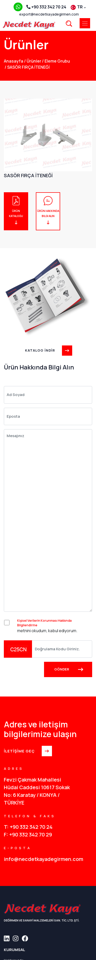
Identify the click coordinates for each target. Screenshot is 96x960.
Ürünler (32, 61)
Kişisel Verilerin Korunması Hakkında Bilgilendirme (44, 622)
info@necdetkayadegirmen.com (43, 859)
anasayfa (13, 61)
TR (78, 7)
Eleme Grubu (56, 61)
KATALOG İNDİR (48, 350)
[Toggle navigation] (84, 23)
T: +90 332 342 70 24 (28, 826)
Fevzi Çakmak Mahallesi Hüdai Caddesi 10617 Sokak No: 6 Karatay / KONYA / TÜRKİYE (37, 791)
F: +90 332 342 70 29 (28, 834)
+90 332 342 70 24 (46, 7)
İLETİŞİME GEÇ (27, 751)
